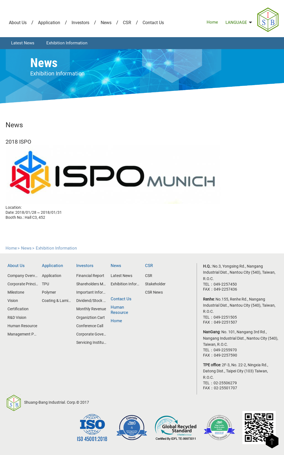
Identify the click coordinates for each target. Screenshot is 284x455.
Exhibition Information (66, 42)
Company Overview (22, 275)
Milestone (15, 292)
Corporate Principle (22, 284)
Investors (80, 22)
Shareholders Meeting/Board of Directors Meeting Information (91, 284)
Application (49, 22)
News (106, 22)
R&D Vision (16, 317)
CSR (127, 22)
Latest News (22, 42)
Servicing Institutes (91, 342)
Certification (18, 309)
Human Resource (22, 326)
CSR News (154, 292)
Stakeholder (155, 284)
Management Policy (22, 334)
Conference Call (89, 326)
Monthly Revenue (91, 309)
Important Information (91, 292)
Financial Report (90, 275)
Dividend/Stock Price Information (91, 300)
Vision (12, 300)
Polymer (49, 292)
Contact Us (153, 22)
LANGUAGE (238, 22)
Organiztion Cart (90, 317)
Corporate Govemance (91, 334)
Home (212, 22)
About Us (18, 22)
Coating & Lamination (57, 300)
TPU (45, 284)
